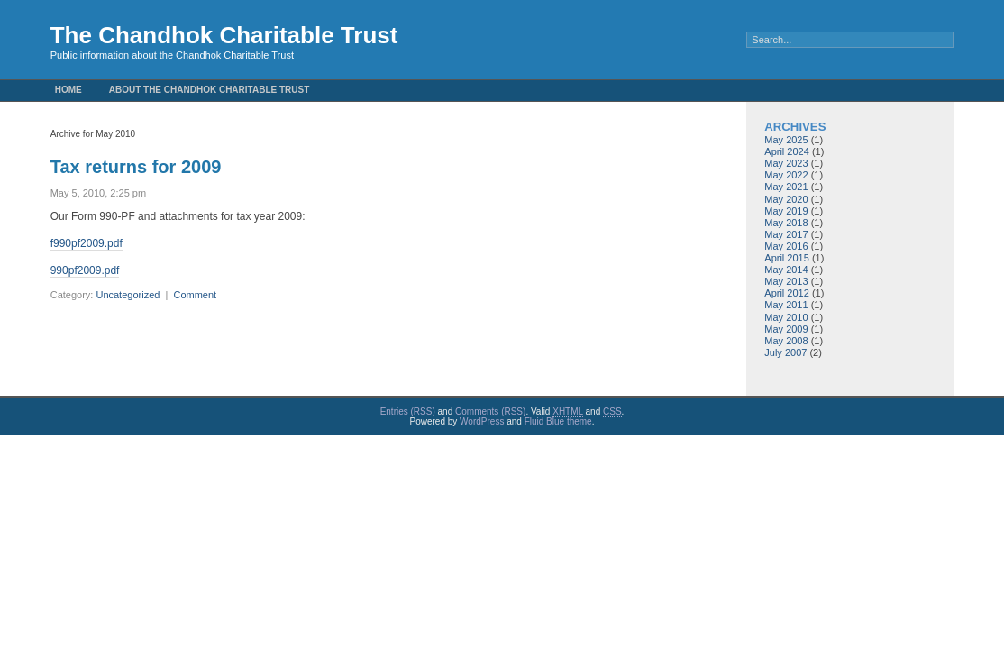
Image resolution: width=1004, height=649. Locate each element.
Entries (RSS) (407, 411)
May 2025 (786, 139)
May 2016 (786, 246)
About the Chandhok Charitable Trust (209, 90)
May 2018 (786, 222)
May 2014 (786, 269)
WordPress (482, 421)
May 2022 (786, 174)
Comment (194, 294)
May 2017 (786, 234)
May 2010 (786, 317)
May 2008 (786, 340)
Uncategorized (128, 294)
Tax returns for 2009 (136, 167)
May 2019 (786, 211)
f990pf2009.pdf (86, 243)
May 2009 (786, 329)
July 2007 (785, 352)
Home (68, 90)
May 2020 (786, 199)
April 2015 (786, 257)
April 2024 (786, 151)
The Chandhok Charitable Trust (224, 35)
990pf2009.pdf (85, 270)
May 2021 (786, 186)
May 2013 (786, 281)
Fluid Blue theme (558, 421)
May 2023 (786, 163)
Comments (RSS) (490, 411)
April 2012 (786, 293)
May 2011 (786, 304)
